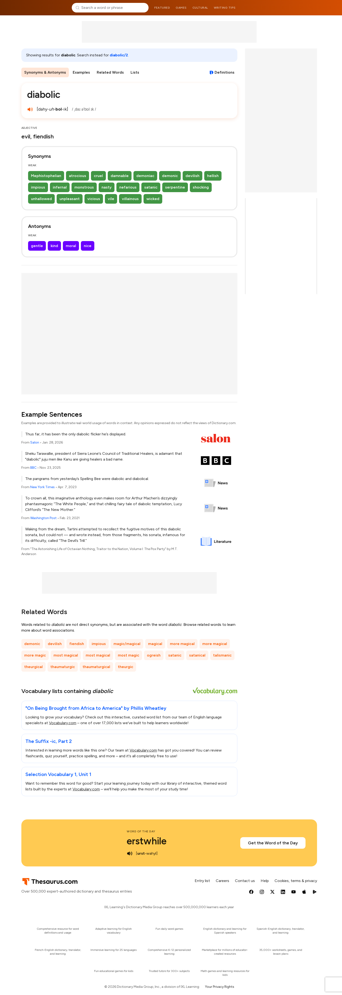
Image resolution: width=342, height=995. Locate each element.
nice (87, 245)
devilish (192, 175)
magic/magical (127, 643)
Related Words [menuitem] (110, 72)
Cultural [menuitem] (200, 7)
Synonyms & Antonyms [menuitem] (45, 72)
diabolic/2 (119, 55)
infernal (60, 187)
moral (71, 245)
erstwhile (147, 841)
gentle (37, 245)
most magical (66, 655)
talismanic (222, 655)
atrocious (77, 175)
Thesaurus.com (44, 7)
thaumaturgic (62, 666)
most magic (128, 655)
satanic (150, 187)
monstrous (84, 187)
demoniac (145, 175)
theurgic (125, 666)
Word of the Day (141, 831)
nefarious (128, 187)
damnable (120, 175)
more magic (35, 655)
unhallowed (41, 198)
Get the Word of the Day (273, 843)
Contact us (245, 880)
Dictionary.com (297, 8)
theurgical (33, 666)
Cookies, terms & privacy (296, 880)
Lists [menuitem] (135, 72)
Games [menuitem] (181, 7)
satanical (197, 655)
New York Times (42, 487)
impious (38, 187)
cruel (98, 175)
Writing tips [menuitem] (225, 7)
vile (111, 198)
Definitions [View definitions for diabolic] (224, 72)
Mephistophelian (46, 175)
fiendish (76, 643)
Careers (222, 880)
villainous (130, 198)
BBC (33, 468)
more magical (182, 643)
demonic (170, 175)
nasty (107, 187)
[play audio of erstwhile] (129, 853)
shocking (201, 187)
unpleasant (70, 198)
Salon (34, 442)
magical (155, 643)
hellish (213, 175)
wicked (152, 198)
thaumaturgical (96, 666)
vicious (93, 198)
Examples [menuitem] (81, 72)
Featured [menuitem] (162, 7)
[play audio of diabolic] (30, 109)
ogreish (154, 655)
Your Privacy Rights (219, 987)
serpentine (175, 187)
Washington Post (43, 518)
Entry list (202, 880)
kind (54, 245)
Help (265, 880)
